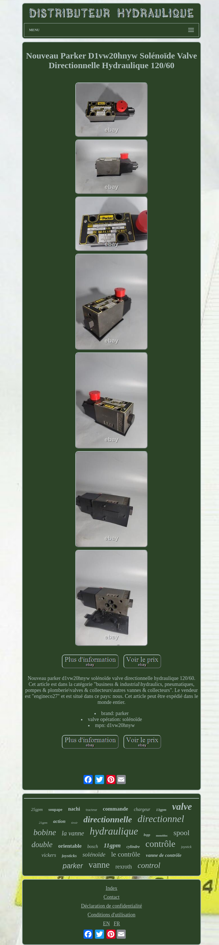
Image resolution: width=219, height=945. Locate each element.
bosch (92, 846)
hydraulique (114, 831)
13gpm (161, 809)
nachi (74, 809)
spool (181, 833)
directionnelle (108, 819)
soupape (55, 809)
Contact (111, 897)
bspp (147, 835)
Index (111, 888)
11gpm (112, 845)
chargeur (142, 809)
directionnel (161, 818)
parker (73, 866)
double (41, 844)
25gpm (37, 809)
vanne (99, 865)
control (148, 865)
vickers (49, 855)
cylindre (133, 847)
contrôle (160, 844)
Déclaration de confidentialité (111, 906)
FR (117, 923)
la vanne (73, 833)
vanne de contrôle (164, 855)
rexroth (123, 866)
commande (115, 809)
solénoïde (93, 854)
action (59, 821)
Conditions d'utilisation (111, 915)
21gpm (43, 822)
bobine (44, 832)
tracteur (91, 809)
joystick (186, 847)
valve (182, 806)
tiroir (74, 822)
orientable (70, 846)
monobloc (162, 835)
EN (106, 923)
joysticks (69, 855)
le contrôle (125, 854)
